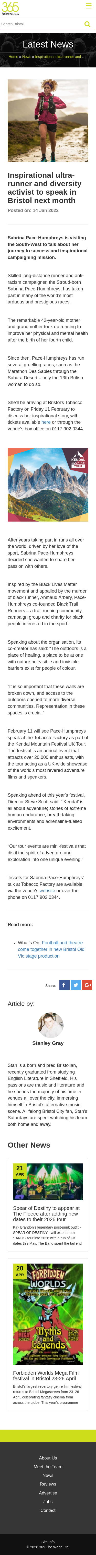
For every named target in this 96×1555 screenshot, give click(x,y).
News (48, 1475)
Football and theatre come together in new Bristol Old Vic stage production (51, 949)
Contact (48, 1510)
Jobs (48, 1501)
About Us (48, 1458)
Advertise (48, 1493)
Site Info (48, 1542)
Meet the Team (48, 1466)
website (47, 890)
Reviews (48, 1484)
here (46, 422)
